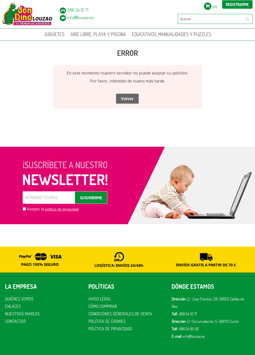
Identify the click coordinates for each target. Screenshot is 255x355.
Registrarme (237, 4)
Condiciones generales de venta (120, 314)
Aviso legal (99, 299)
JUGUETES (54, 34)
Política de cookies (107, 321)
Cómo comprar (102, 306)
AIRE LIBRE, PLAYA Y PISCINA (98, 34)
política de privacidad (62, 209)
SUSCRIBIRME (91, 197)
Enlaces (13, 306)
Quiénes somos (19, 299)
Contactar (15, 321)
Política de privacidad (110, 329)
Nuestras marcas (22, 314)
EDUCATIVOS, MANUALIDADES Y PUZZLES (171, 34)
